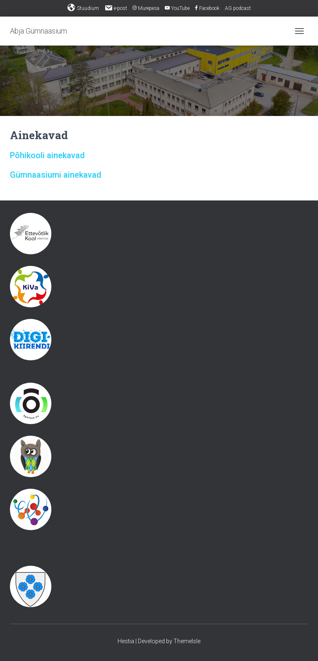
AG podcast (238, 8)
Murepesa (145, 8)
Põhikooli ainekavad (47, 155)
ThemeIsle (186, 641)
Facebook (207, 8)
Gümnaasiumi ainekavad (55, 175)
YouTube (177, 8)
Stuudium (83, 8)
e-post (115, 8)
